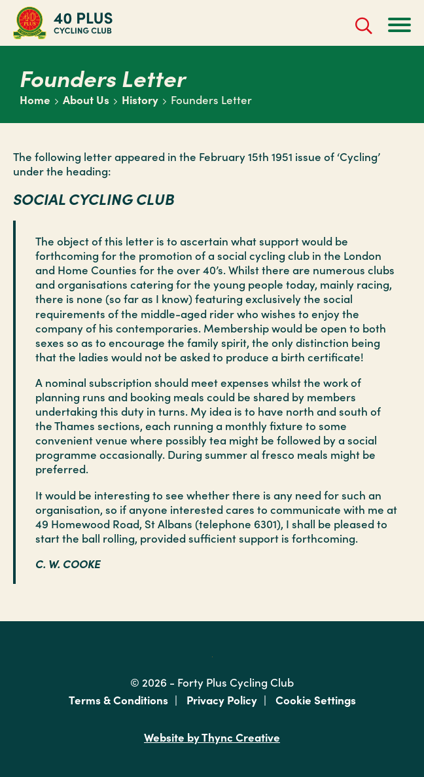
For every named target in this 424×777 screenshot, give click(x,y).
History (140, 99)
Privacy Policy (221, 700)
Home (35, 99)
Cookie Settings (315, 700)
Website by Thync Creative (212, 737)
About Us (86, 99)
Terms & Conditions (118, 700)
